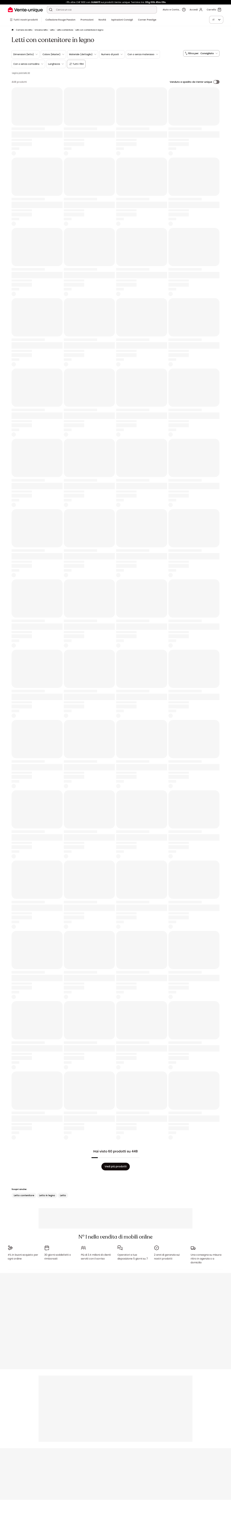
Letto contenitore (65, 30)
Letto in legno (47, 1195)
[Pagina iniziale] (12, 30)
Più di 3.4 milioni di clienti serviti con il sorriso (96, 1256)
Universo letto (41, 30)
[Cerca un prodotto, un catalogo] (51, 9)
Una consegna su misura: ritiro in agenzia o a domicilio (206, 1258)
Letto (52, 30)
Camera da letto (24, 30)
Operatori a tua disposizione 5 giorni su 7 (132, 1256)
